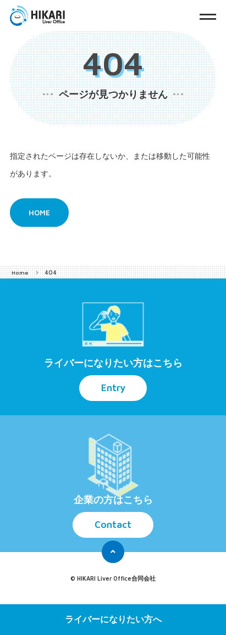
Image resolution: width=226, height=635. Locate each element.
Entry (113, 388)
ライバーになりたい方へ (113, 619)
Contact (113, 525)
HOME (40, 213)
